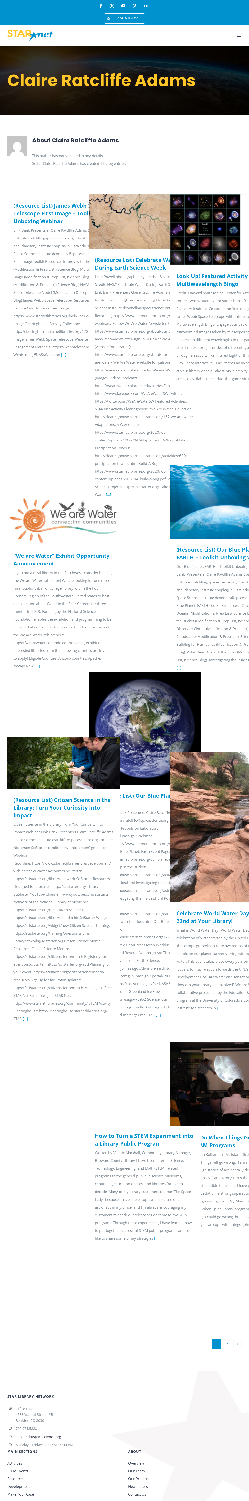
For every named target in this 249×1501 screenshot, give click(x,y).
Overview (136, 1463)
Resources (15, 1478)
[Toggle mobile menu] (239, 36)
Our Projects (138, 1478)
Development (18, 1486)
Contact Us (137, 1494)
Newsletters (138, 1486)
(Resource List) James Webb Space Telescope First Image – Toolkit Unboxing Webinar (58, 213)
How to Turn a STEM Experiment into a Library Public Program (144, 1139)
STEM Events (17, 1470)
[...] (63, 354)
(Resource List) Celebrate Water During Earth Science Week (137, 263)
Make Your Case (20, 1494)
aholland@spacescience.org (38, 1436)
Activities (14, 1463)
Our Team (136, 1470)
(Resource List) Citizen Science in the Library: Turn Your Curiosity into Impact (62, 807)
